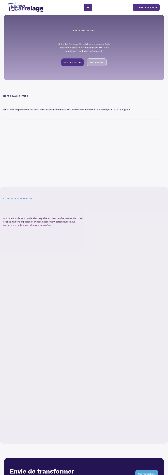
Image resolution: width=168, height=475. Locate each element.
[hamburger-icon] (88, 7)
